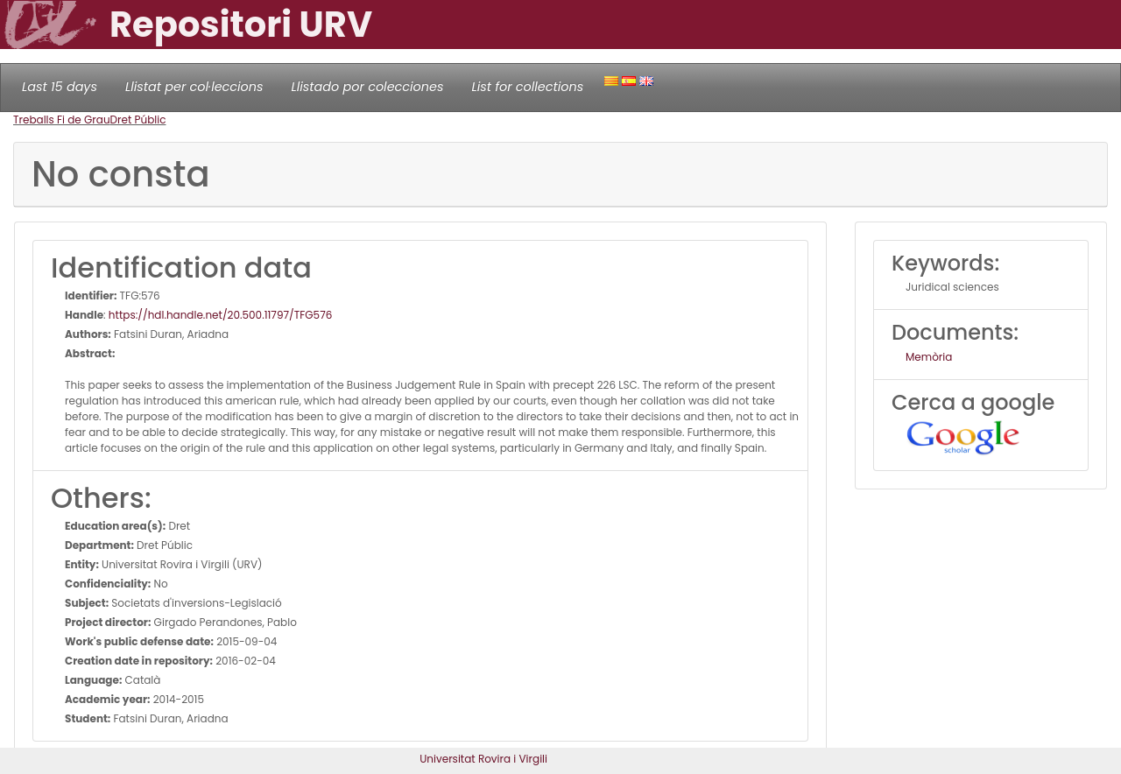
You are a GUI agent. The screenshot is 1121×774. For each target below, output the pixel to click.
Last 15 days (59, 86)
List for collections (527, 86)
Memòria (929, 356)
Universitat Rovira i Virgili (483, 758)
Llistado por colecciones (368, 86)
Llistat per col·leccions (194, 86)
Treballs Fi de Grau (61, 119)
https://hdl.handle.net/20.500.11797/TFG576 (220, 314)
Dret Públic (138, 119)
